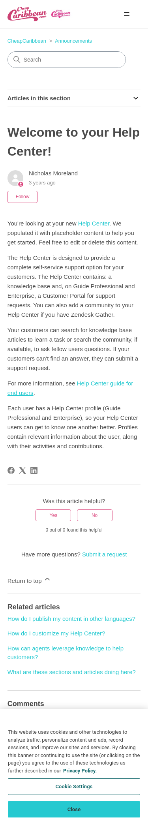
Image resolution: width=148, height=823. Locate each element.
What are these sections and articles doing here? (71, 672)
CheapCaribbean (26, 41)
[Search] (67, 60)
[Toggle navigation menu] (126, 14)
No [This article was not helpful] (94, 515)
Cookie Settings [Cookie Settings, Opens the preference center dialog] (73, 790)
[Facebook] (11, 470)
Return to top (29, 579)
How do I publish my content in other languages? (71, 618)
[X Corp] (22, 470)
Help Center (93, 223)
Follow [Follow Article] (23, 196)
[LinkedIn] (33, 470)
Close (74, 813)
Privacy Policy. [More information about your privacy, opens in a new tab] (80, 774)
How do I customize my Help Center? (56, 633)
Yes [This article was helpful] (54, 515)
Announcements (73, 41)
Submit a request (104, 554)
